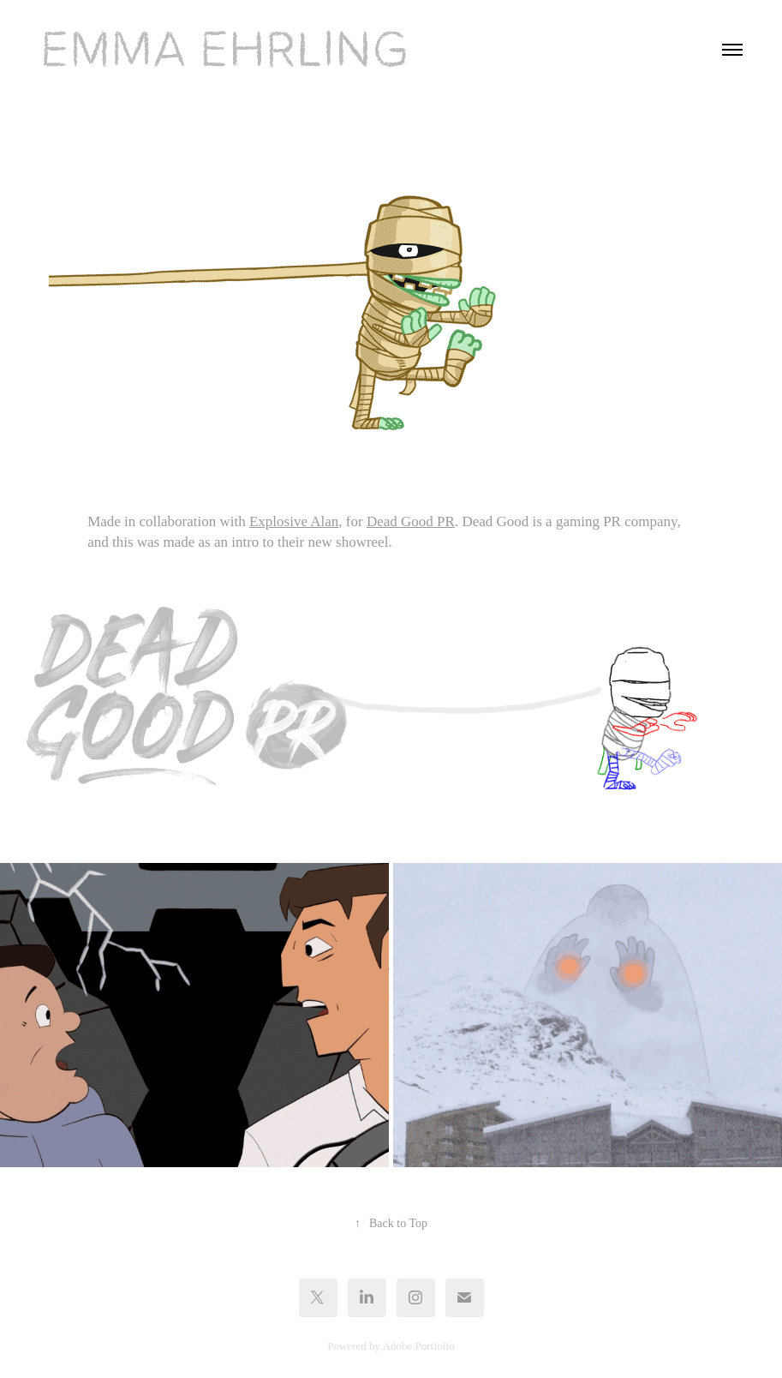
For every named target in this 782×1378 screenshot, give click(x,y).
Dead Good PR (411, 521)
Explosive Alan (293, 521)
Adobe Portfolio (419, 1345)
